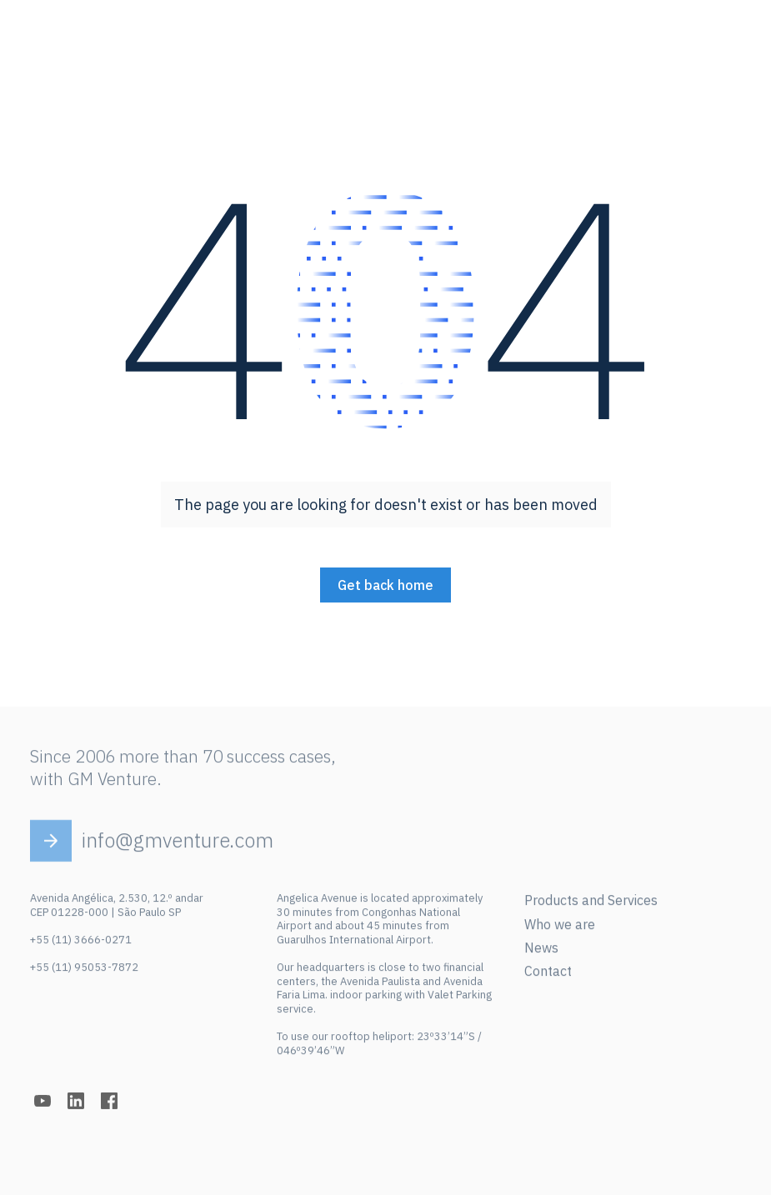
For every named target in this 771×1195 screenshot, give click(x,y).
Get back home (385, 585)
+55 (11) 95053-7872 (84, 971)
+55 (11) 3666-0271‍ (81, 944)
